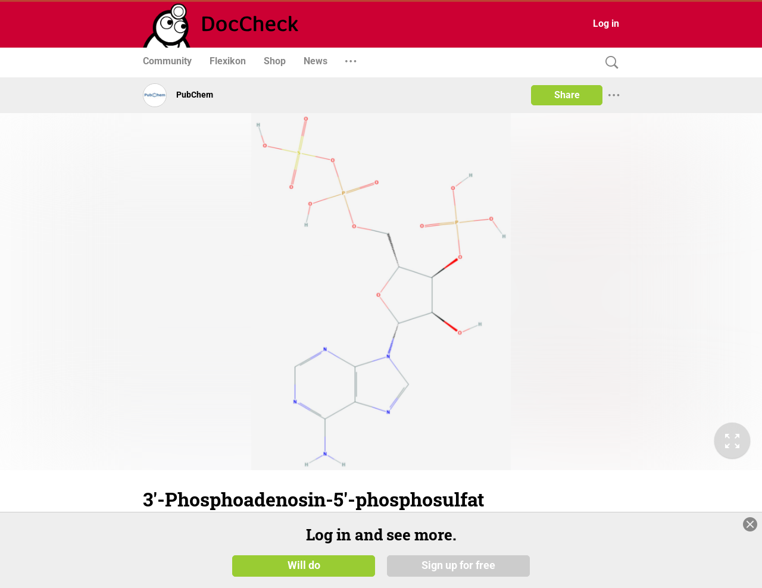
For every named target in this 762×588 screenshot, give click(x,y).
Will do (304, 565)
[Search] (609, 63)
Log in (606, 23)
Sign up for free (458, 565)
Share (567, 95)
